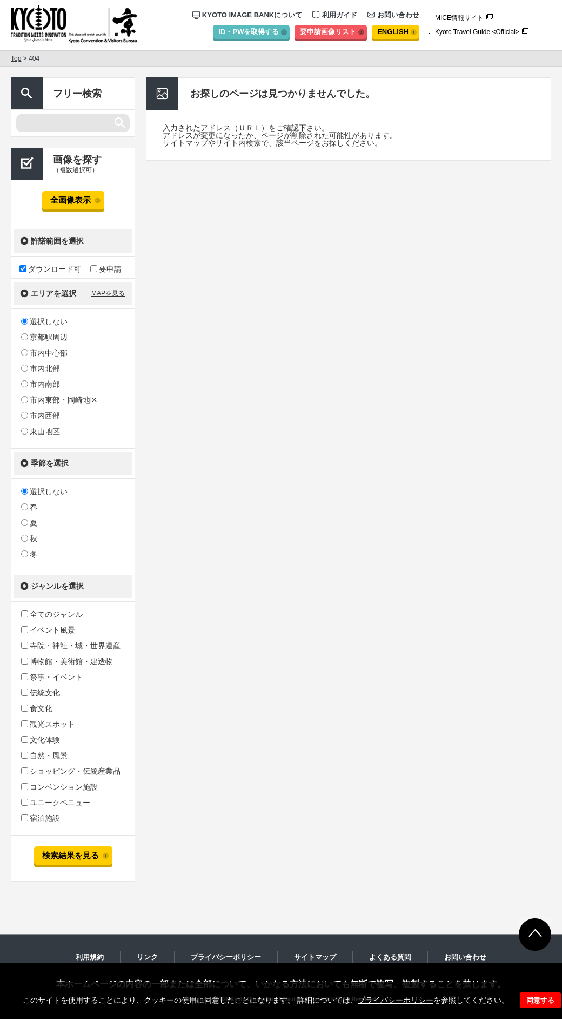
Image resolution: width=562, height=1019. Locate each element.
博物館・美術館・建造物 (67, 661)
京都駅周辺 (44, 337)
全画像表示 (70, 200)
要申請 (106, 269)
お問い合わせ (393, 15)
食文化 (36, 708)
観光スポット (48, 724)
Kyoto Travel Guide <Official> (477, 32)
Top (16, 58)
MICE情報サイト (459, 18)
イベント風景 (48, 630)
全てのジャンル (52, 614)
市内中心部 (44, 353)
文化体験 (40, 739)
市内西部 (40, 415)
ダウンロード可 (50, 269)
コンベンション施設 (59, 787)
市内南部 (40, 384)
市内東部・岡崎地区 (59, 400)
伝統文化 (40, 692)
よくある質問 (390, 957)
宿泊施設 (40, 818)
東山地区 (40, 431)
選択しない (44, 321)
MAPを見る (108, 293)
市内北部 (40, 368)
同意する (540, 1000)
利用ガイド (334, 15)
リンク (147, 957)
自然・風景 (44, 755)
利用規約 (90, 957)
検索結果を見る (70, 855)
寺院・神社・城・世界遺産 (71, 645)
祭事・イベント (52, 677)
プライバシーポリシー (395, 1000)
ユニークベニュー (55, 802)
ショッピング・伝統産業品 (71, 771)
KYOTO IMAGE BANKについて (247, 15)
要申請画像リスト (328, 32)
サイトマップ (315, 957)
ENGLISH (393, 32)
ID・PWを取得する (248, 32)
